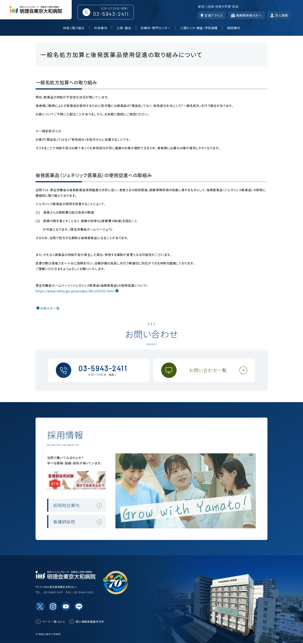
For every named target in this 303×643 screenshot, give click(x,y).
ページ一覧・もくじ (53, 621)
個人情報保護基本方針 (90, 621)
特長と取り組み (74, 28)
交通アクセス (212, 15)
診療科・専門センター (156, 28)
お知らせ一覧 (50, 308)
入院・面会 (124, 28)
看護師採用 (64, 521)
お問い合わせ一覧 (208, 370)
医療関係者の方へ (246, 15)
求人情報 (279, 15)
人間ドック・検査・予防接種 (199, 28)
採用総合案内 (66, 505)
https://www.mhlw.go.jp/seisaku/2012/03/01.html (75, 291)
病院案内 (233, 28)
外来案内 (100, 28)
